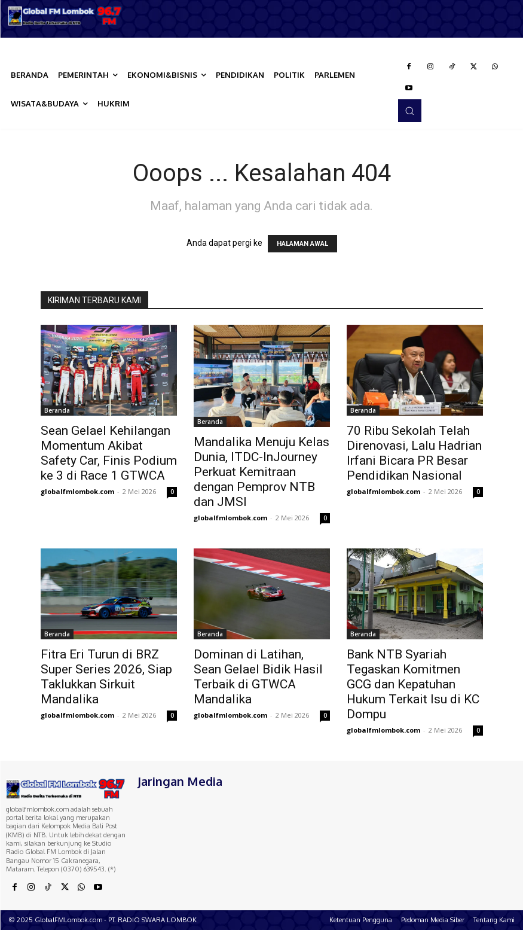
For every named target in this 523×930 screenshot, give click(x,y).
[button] (409, 110)
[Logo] (65, 16)
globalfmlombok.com (77, 491)
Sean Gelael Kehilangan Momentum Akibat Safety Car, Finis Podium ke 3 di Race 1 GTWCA (109, 453)
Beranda (57, 410)
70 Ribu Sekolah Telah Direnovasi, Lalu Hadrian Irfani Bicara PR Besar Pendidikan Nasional (414, 453)
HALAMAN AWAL (302, 244)
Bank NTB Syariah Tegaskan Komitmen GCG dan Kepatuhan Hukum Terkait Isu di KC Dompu (413, 684)
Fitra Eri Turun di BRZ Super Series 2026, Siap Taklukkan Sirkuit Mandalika (106, 676)
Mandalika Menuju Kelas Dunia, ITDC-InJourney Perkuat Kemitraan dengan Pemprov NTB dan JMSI (261, 472)
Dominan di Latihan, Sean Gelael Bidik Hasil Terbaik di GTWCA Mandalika (258, 676)
